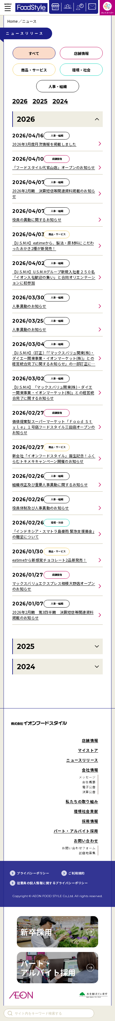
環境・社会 (81, 69)
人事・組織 (57, 86)
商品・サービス (34, 69)
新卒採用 (36, 931)
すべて (34, 53)
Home (12, 21)
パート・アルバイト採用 (48, 968)
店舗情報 (81, 53)
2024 (26, 666)
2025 (25, 646)
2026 (26, 119)
